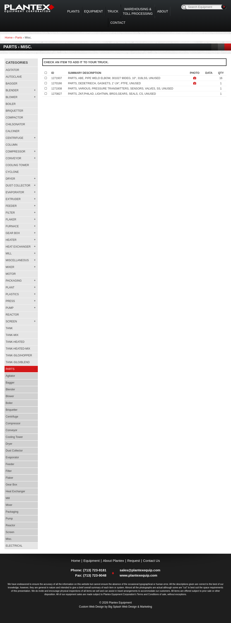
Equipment (93, 11)
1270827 (56, 93)
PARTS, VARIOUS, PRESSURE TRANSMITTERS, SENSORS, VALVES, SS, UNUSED (120, 88)
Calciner (12, 131)
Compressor (13, 423)
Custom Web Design (91, 606)
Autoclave (14, 76)
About (162, 11)
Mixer (9, 505)
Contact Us (151, 561)
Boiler (11, 104)
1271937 (56, 78)
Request (133, 561)
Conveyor (11, 430)
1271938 (56, 88)
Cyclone (12, 172)
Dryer (9, 443)
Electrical (14, 545)
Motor (11, 273)
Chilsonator (15, 124)
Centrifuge (12, 416)
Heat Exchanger (15, 491)
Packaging (12, 511)
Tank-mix (12, 335)
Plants (73, 11)
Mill (8, 498)
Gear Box (11, 484)
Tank (9, 328)
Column (11, 144)
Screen (10, 532)
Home (75, 561)
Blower (10, 396)
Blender (10, 389)
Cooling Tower (17, 165)
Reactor (12, 314)
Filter (9, 471)
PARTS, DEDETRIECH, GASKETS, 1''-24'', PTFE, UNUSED (104, 83)
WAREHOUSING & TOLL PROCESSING (138, 11)
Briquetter (14, 110)
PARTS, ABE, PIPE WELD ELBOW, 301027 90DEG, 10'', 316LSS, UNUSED (114, 78)
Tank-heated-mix (18, 348)
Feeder (10, 464)
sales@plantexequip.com (140, 570)
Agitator (12, 70)
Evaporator (12, 457)
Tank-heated (15, 341)
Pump (9, 518)
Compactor (14, 117)
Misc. (9, 539)
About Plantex (113, 561)
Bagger (11, 83)
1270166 (56, 83)
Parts (18, 37)
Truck (112, 11)
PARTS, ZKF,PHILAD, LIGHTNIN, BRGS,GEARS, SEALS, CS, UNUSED (112, 93)
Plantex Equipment (29, 8)
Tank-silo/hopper (19, 355)
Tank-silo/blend (18, 362)
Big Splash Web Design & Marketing (130, 606)
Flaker (9, 477)
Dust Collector (14, 450)
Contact (117, 22)
